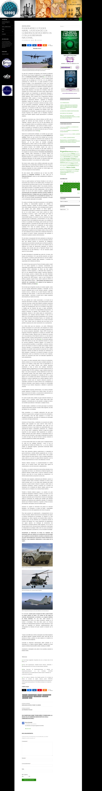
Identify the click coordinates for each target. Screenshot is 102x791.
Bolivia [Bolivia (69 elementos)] (78, 151)
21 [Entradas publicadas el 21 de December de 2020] (61, 189)
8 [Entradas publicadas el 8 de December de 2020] (64, 185)
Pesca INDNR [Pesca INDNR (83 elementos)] (67, 165)
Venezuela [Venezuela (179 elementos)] (63, 174)
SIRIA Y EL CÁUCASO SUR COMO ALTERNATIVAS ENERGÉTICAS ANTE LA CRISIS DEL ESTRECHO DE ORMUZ (70, 117)
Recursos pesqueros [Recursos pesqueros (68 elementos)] (63, 167)
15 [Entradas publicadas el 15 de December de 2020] (64, 187)
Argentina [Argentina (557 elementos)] (64, 151)
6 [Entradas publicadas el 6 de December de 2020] (78, 183)
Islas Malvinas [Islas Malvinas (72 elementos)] (71, 162)
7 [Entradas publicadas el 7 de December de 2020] (61, 185)
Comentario (25, 741)
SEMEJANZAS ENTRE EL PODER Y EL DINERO (37, 704)
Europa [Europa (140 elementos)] (78, 159)
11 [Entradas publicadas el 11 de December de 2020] (72, 185)
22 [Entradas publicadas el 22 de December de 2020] (64, 189)
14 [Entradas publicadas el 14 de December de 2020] (61, 187)
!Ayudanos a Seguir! (5, 53)
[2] (39, 130)
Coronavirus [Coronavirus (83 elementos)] (77, 153)
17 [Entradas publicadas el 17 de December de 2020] (70, 187)
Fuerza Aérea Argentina (27, 696)
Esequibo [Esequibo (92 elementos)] (72, 156)
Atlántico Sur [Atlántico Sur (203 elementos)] (72, 151)
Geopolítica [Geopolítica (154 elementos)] (63, 160)
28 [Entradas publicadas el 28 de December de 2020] (61, 191)
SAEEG (33, 40)
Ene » (79, 193)
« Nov (61, 193)
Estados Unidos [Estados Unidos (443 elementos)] (70, 159)
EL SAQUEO (76, 19)
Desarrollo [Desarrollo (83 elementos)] (62, 156)
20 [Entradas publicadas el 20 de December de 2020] (78, 187)
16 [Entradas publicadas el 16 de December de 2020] (67, 187)
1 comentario (39, 40)
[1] (44, 76)
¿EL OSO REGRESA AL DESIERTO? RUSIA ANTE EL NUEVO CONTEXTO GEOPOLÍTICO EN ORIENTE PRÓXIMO (70, 141)
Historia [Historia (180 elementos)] (62, 162)
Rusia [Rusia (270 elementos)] (77, 169)
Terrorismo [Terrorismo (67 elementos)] (73, 171)
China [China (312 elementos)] (73, 153)
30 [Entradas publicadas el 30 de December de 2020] (67, 191)
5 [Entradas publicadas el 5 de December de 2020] (75, 183)
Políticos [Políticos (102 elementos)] (77, 165)
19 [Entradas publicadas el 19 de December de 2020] (75, 187)
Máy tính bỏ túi (63, 139)
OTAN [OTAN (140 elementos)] (71, 164)
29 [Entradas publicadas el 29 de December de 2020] (64, 191)
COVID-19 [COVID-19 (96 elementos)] (75, 155)
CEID (71, 19)
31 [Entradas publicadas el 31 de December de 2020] (70, 191)
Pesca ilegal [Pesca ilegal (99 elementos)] (62, 165)
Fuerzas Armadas (37, 696)
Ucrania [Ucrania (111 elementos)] (77, 171)
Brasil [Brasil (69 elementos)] (61, 153)
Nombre (24, 758)
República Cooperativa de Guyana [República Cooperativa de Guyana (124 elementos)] (67, 169)
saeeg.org (4, 19)
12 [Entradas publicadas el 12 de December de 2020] (75, 185)
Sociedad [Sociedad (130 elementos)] (69, 171)
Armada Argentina (32, 694)
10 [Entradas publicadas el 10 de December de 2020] (70, 185)
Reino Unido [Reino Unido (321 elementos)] (71, 167)
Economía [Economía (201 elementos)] (67, 156)
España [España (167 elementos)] (76, 156)
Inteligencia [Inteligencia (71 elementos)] (67, 162)
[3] (37, 283)
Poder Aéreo (45, 696)
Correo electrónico (26, 763)
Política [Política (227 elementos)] (72, 165)
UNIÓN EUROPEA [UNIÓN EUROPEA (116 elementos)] (64, 172)
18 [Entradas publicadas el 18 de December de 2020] (72, 187)
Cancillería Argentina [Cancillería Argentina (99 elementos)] (66, 153)
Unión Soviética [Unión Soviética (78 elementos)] (71, 172)
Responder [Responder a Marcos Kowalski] (28, 728)
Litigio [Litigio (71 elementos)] (77, 162)
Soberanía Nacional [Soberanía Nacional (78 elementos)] (63, 171)
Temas (67, 19)
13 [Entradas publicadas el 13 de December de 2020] (78, 185)
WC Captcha (25, 774)
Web (23, 769)
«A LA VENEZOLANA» (64, 102)
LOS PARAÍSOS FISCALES (37, 708)
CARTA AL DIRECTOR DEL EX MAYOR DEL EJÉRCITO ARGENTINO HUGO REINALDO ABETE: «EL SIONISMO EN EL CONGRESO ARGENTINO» (69, 106)
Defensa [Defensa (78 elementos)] (78, 155)
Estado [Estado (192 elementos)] (62, 159)
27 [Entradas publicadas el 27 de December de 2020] (78, 189)
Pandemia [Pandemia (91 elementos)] (76, 163)
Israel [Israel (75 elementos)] (75, 162)
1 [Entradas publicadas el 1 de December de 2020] (64, 183)
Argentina (24, 25)
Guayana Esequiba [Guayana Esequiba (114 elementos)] (76, 160)
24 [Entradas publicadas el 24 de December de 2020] (70, 189)
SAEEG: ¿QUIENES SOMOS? (60, 19)
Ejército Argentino (47, 694)
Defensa (28, 25)
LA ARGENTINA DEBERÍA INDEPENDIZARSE (69, 110)
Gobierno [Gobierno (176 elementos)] (68, 160)
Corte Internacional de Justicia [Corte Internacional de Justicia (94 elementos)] (66, 155)
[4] (40, 339)
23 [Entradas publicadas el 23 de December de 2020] (67, 189)
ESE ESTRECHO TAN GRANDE (66, 113)
